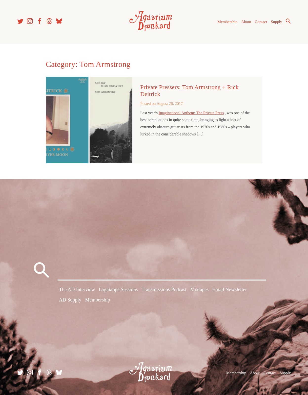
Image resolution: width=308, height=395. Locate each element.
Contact (261, 22)
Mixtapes (199, 289)
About (246, 22)
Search (288, 21)
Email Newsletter (229, 289)
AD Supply (70, 299)
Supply (276, 22)
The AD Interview (77, 289)
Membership (227, 22)
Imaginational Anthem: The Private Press (191, 113)
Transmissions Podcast (164, 289)
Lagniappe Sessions (118, 289)
